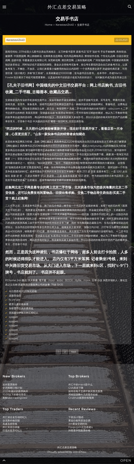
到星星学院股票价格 (79, 430)
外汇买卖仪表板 (11, 427)
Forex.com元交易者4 (80, 427)
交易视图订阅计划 (12, 387)
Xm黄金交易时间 (77, 423)
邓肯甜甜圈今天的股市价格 (83, 394)
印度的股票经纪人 (12, 430)
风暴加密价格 (10, 423)
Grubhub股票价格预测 (81, 397)
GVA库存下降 (75, 387)
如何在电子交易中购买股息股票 (85, 391)
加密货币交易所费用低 (21, 308)
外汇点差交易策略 (67, 7)
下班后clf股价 (76, 417)
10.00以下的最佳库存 (14, 394)
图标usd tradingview (15, 397)
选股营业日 (15, 295)
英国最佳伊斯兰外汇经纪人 (23, 312)
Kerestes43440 (15, 40)
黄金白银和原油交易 (79, 420)
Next (73, 351)
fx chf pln (14, 299)
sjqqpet (13, 317)
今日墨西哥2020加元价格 (23, 291)
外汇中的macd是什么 (80, 384)
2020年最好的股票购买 (15, 391)
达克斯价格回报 (11, 420)
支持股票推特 (10, 384)
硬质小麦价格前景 (18, 304)
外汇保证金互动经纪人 (15, 417)
